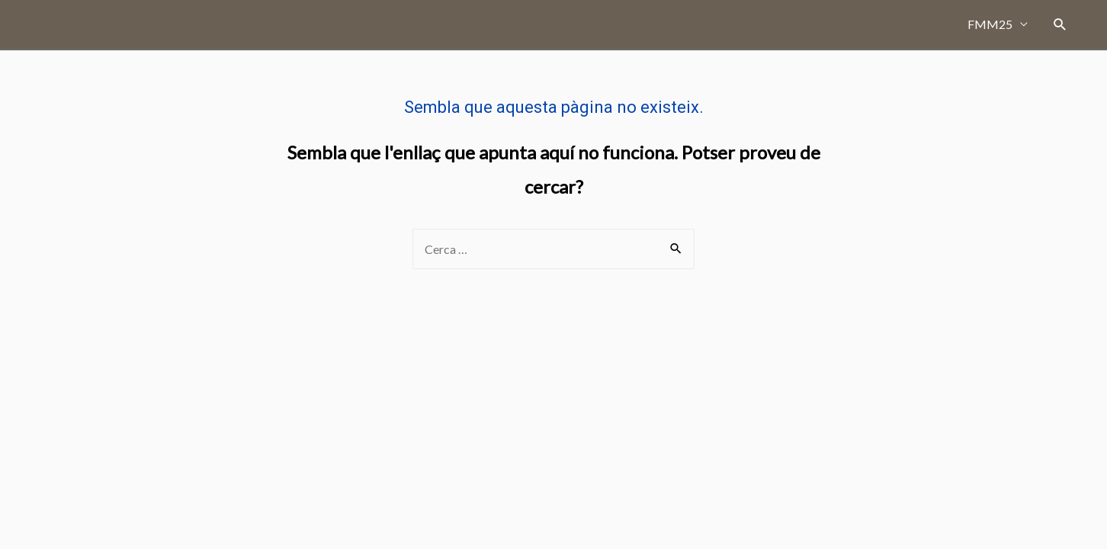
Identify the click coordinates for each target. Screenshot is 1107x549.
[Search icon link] (1060, 25)
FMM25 (989, 24)
